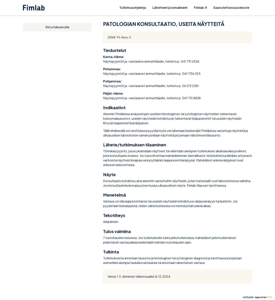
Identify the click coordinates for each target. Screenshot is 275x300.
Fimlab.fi (200, 8)
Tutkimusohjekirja (132, 8)
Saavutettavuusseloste (231, 8)
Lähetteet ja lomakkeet (170, 8)
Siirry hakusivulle (57, 27)
